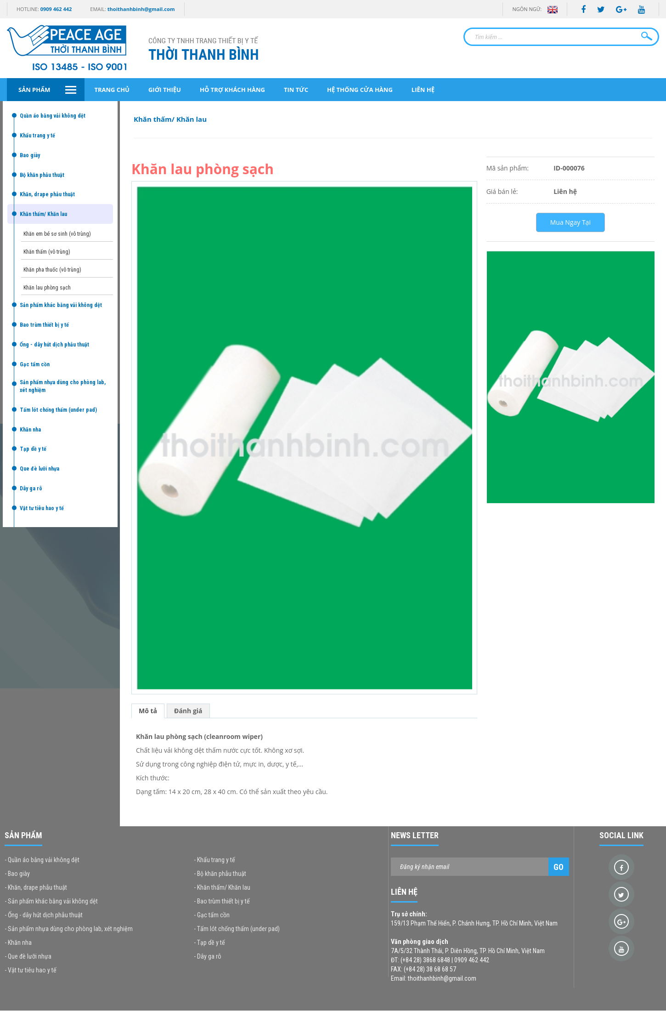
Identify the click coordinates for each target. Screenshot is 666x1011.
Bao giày (30, 155)
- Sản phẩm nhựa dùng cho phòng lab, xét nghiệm (69, 928)
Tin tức (296, 89)
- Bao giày (17, 873)
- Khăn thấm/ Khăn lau (222, 887)
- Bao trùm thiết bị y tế (222, 901)
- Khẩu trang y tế (214, 859)
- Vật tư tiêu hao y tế (30, 970)
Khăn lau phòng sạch (47, 287)
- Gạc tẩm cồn (212, 915)
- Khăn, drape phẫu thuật (36, 887)
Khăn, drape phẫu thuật (47, 194)
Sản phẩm (34, 89)
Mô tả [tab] (148, 710)
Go (558, 867)
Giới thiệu (164, 89)
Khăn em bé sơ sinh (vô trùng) (57, 234)
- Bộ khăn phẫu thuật (220, 873)
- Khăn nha (18, 942)
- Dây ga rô (207, 956)
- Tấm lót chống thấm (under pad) (237, 928)
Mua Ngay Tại (570, 222)
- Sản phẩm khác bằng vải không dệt (51, 901)
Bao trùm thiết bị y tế (44, 325)
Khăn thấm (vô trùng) (46, 252)
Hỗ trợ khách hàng (232, 89)
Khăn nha (30, 429)
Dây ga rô (31, 488)
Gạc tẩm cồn (35, 364)
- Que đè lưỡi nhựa (28, 956)
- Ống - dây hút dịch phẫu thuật (44, 915)
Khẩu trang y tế (37, 135)
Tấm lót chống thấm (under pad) (58, 410)
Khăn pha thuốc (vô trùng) (52, 270)
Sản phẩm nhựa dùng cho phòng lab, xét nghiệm (63, 386)
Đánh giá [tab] (188, 710)
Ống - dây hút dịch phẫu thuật (54, 344)
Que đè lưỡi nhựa (39, 469)
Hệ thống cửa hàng (360, 89)
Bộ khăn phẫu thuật (42, 175)
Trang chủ (112, 89)
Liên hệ (423, 89)
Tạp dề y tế (33, 449)
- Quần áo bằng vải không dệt (42, 859)
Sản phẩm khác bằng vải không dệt (61, 305)
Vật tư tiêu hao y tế (42, 508)
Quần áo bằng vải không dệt (52, 116)
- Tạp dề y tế (209, 942)
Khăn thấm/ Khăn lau (43, 214)
